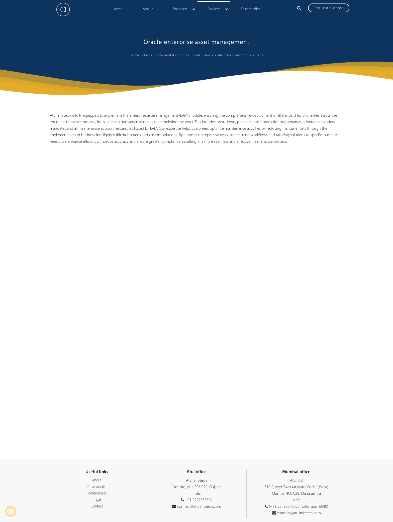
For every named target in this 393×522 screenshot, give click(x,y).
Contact (97, 506)
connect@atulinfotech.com (198, 507)
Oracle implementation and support (171, 55)
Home (134, 55)
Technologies (97, 493)
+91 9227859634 (199, 500)
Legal (97, 500)
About (97, 480)
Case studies (96, 487)
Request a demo (329, 8)
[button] (299, 8)
